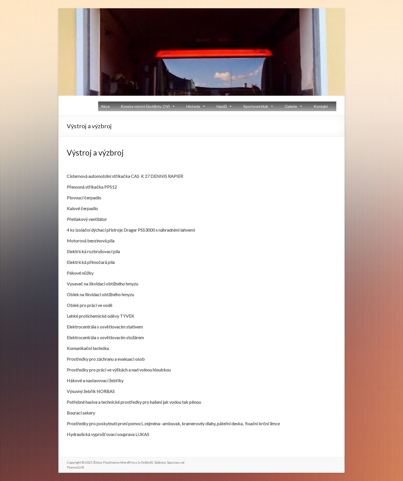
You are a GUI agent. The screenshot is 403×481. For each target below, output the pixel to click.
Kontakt (321, 106)
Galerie (291, 106)
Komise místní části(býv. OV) (145, 106)
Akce (105, 106)
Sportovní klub (255, 106)
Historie (193, 106)
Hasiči (222, 106)
